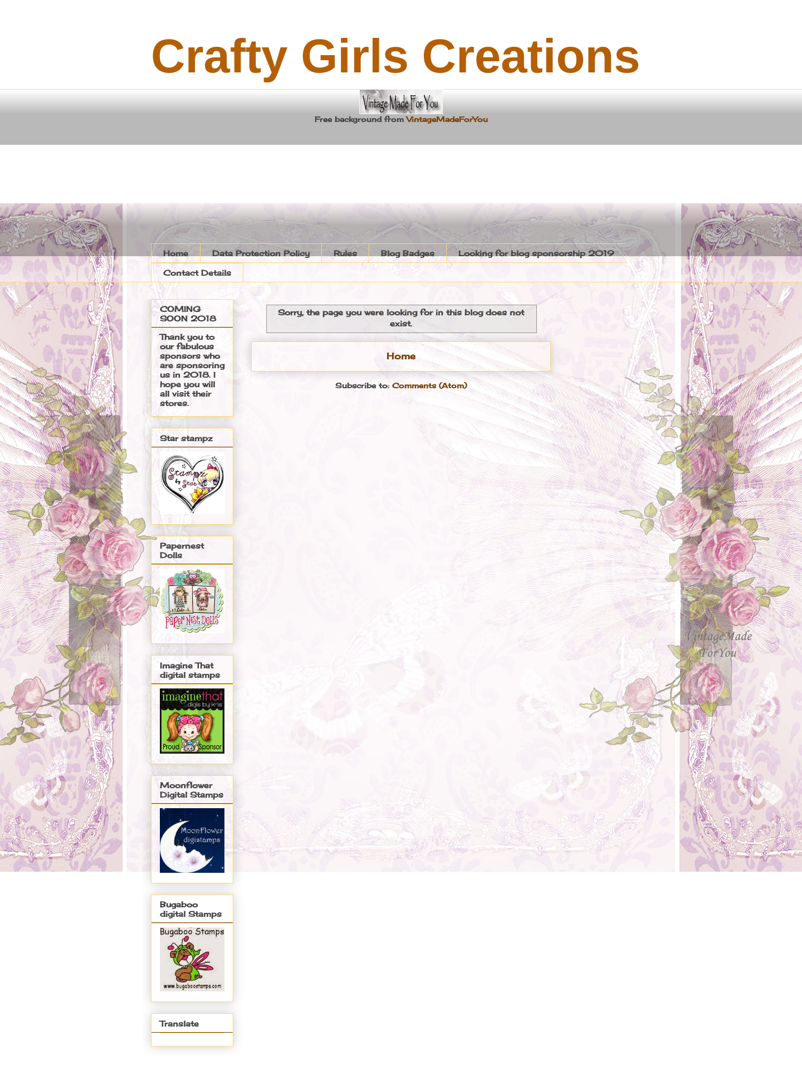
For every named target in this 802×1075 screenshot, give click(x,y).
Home (175, 253)
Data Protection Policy (261, 253)
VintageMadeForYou (446, 119)
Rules (345, 253)
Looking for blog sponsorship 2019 (536, 253)
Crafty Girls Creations (395, 56)
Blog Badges (407, 253)
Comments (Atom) (429, 385)
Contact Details (197, 272)
